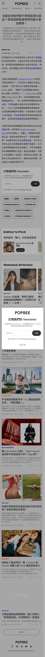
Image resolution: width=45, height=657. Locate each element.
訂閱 (36, 333)
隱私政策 (33, 339)
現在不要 (23, 344)
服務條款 (27, 339)
